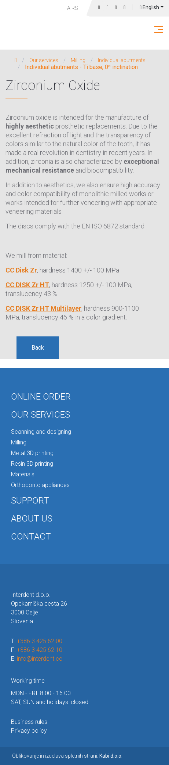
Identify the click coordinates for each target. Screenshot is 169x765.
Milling (78, 60)
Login (124, 7)
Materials (22, 474)
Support (30, 500)
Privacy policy (29, 730)
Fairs (71, 8)
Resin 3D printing (32, 463)
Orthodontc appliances (40, 484)
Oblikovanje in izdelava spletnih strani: (67, 756)
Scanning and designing (41, 431)
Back (38, 347)
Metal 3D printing (32, 453)
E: (36, 658)
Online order (41, 396)
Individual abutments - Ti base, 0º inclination (81, 67)
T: (36, 641)
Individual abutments (122, 60)
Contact (31, 536)
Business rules (29, 721)
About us (31, 518)
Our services (43, 60)
